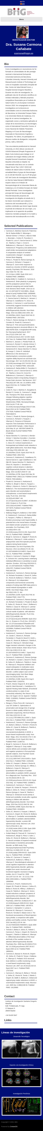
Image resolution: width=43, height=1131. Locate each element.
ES (22, 4)
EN (22, 2)
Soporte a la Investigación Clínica (21, 1065)
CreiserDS (14, 1126)
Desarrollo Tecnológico (21, 1036)
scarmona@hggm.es (23, 53)
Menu (21, 19)
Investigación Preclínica (21, 1094)
